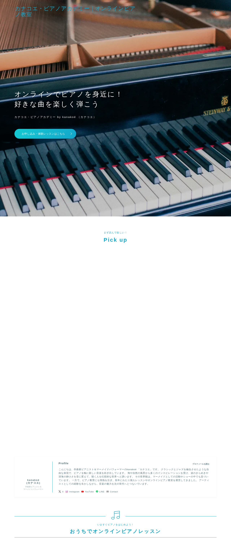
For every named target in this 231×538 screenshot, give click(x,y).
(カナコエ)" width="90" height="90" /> (33, 306)
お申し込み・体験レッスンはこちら (46, 133)
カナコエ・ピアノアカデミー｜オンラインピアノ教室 (88, 11)
